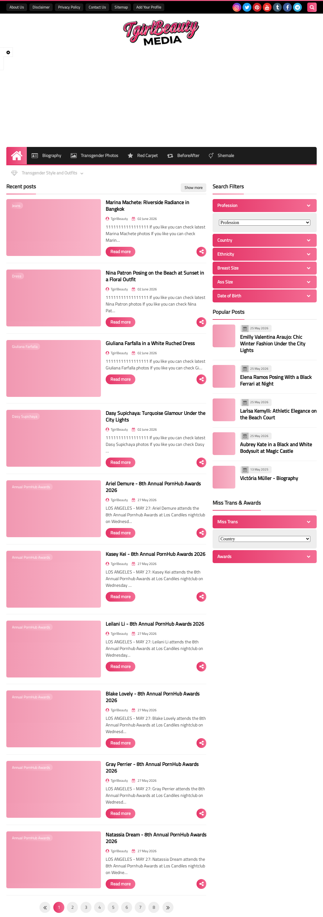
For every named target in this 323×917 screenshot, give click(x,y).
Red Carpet (143, 155)
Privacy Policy (69, 7)
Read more (120, 251)
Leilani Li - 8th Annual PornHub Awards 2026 (155, 624)
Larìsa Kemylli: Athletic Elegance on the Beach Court (278, 414)
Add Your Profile (148, 7)
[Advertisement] (161, 96)
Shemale (221, 155)
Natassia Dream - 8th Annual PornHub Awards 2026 (156, 838)
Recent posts (21, 186)
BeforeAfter (183, 155)
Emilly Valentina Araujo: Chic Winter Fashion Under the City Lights (272, 343)
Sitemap (121, 7)
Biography (46, 155)
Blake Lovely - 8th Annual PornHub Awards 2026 (152, 697)
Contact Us (97, 7)
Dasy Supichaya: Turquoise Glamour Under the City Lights (155, 416)
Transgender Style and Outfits (44, 173)
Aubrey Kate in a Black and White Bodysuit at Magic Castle (276, 448)
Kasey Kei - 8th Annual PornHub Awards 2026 (155, 554)
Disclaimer (41, 7)
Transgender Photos (94, 155)
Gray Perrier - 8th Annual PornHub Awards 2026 (152, 767)
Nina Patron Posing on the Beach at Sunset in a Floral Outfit (155, 276)
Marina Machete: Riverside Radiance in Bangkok (147, 205)
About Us (16, 7)
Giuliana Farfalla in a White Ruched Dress (150, 343)
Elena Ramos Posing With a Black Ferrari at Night (276, 380)
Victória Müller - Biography (269, 478)
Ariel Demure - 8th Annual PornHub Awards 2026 (153, 487)
